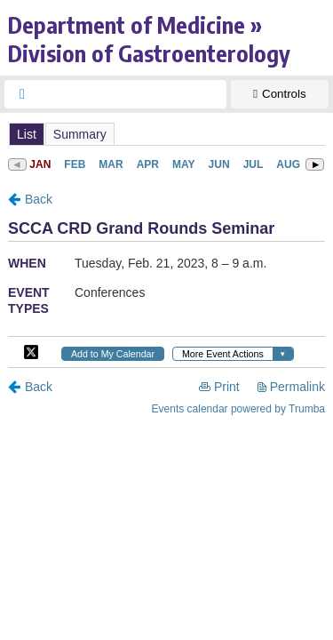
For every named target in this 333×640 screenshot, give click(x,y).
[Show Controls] (280, 94)
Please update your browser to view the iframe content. (166, 134)
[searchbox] (131, 94)
